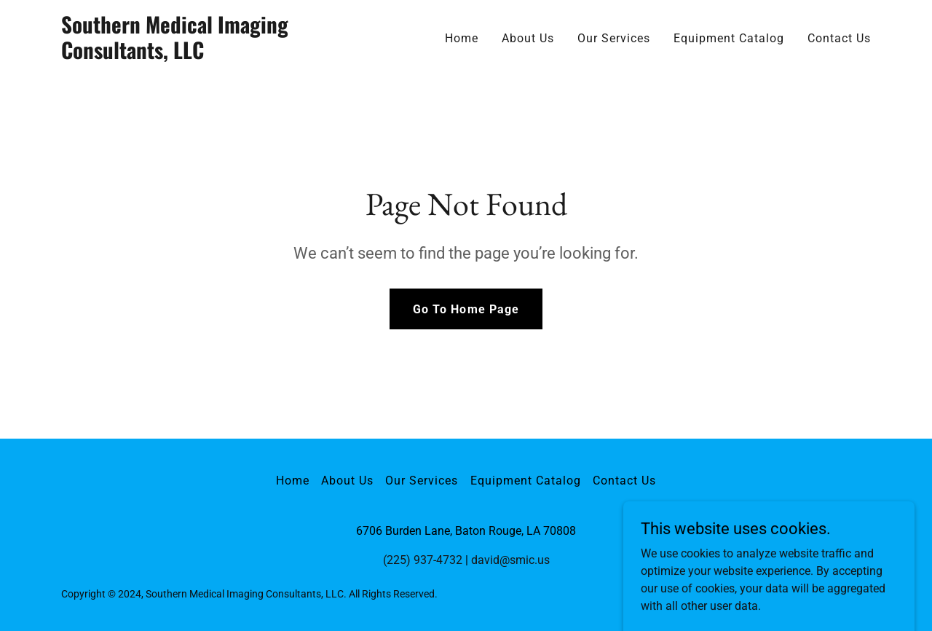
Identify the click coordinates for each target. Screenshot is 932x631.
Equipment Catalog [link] (729, 38)
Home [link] (461, 38)
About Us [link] (528, 38)
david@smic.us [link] (510, 560)
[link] (202, 55)
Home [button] (292, 480)
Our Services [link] (613, 38)
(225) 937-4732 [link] (422, 560)
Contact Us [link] (839, 38)
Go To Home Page (465, 309)
